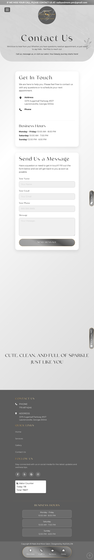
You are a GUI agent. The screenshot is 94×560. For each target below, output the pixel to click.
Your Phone (24, 203)
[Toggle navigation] (7, 9)
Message (23, 215)
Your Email (24, 191)
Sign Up (91, 198)
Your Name (24, 179)
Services (19, 438)
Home (18, 432)
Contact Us (20, 452)
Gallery (18, 445)
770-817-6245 (31, 113)
